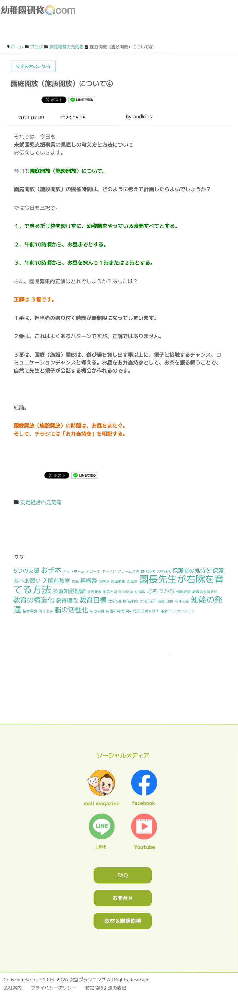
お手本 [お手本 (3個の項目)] (51, 570)
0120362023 (119, 684)
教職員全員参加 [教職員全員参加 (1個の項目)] (204, 592)
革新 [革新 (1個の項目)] (164, 611)
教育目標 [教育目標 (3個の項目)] (93, 600)
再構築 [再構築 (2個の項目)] (88, 580)
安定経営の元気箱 (41, 502)
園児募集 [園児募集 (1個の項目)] (118, 581)
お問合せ (122, 897)
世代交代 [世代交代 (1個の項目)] (148, 571)
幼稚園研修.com (39, 10)
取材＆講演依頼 (122, 920)
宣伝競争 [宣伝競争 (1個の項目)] (94, 591)
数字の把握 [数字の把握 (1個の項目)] (117, 601)
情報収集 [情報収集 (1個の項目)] (183, 592)
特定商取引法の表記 (105, 987)
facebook (216, 32)
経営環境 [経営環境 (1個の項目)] (30, 610)
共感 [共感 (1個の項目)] (75, 581)
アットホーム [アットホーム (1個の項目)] (73, 571)
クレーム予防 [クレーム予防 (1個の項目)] (128, 571)
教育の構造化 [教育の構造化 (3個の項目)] (33, 600)
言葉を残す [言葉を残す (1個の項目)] (150, 611)
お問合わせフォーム (187, 32)
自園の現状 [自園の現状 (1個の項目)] (115, 610)
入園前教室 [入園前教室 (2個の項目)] (56, 580)
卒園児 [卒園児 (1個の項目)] (104, 581)
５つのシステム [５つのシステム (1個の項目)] (182, 611)
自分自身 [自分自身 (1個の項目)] (97, 610)
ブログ (202, 32)
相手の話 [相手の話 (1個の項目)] (182, 601)
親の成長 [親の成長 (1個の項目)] (132, 611)
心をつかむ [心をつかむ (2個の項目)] (161, 591)
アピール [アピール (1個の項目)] (93, 571)
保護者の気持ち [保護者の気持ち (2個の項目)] (192, 570)
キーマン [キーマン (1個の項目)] (109, 571)
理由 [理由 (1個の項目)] (169, 601)
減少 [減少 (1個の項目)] (152, 601)
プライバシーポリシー (53, 987)
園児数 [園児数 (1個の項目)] (132, 581)
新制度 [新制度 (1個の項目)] (133, 601)
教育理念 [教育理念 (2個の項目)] (67, 600)
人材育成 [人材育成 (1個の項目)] (164, 571)
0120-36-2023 (172, 32)
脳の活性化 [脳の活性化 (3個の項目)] (71, 609)
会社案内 (13, 987)
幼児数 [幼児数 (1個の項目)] (140, 592)
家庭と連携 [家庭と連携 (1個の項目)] (112, 591)
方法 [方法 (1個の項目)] (143, 601)
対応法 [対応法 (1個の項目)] (128, 592)
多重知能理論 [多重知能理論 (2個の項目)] (69, 590)
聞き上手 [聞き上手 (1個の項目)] (46, 610)
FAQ (122, 875)
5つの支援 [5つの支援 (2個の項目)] (26, 570)
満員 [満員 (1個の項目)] (161, 601)
